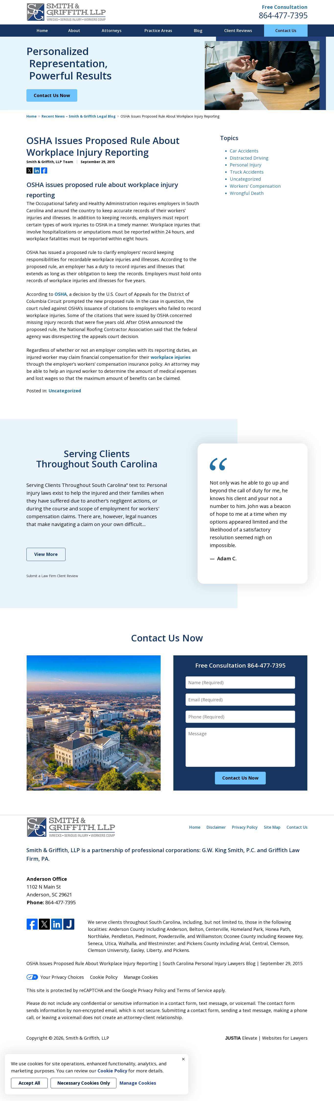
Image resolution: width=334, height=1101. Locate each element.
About (74, 30)
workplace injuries (170, 357)
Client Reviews (238, 30)
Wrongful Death (247, 193)
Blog (198, 30)
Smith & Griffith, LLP (87, 1038)
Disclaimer (216, 827)
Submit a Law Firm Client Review (52, 575)
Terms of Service (194, 990)
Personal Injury (245, 165)
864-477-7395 (283, 15)
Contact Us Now (52, 95)
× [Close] (183, 1059)
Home (42, 30)
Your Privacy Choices (55, 977)
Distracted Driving (249, 158)
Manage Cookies (141, 977)
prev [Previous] (213, 571)
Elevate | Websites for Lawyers (266, 1038)
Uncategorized (64, 391)
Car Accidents (244, 151)
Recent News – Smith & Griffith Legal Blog (79, 116)
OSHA (61, 294)
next (233, 571)
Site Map (272, 827)
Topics (229, 138)
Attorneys (112, 30)
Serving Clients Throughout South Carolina (96, 458)
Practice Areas (158, 30)
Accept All (29, 1083)
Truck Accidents (247, 172)
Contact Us (285, 30)
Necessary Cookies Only (83, 1083)
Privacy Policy (245, 827)
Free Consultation (285, 7)
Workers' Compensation (255, 186)
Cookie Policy (104, 977)
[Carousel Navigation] (223, 569)
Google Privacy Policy (144, 990)
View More (46, 554)
